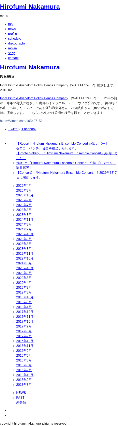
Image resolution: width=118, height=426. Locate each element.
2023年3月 (24, 248)
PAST (20, 397)
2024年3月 (24, 224)
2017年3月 (24, 331)
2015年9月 (24, 379)
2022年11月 (24, 253)
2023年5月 (24, 244)
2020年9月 (24, 273)
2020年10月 (24, 268)
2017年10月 (24, 321)
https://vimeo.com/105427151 (21, 121)
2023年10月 (24, 234)
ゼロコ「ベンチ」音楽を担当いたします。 (47, 148)
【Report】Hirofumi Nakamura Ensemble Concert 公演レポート (62, 143)
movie (12, 48)
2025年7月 (24, 205)
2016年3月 (24, 365)
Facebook (28, 129)
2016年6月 (24, 355)
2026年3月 (24, 190)
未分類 (21, 402)
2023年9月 (24, 239)
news (12, 29)
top (10, 24)
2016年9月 (24, 350)
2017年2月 (24, 336)
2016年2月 (24, 370)
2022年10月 (24, 258)
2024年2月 (24, 229)
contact (13, 58)
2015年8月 (24, 384)
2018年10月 (24, 297)
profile (12, 33)
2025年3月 (24, 214)
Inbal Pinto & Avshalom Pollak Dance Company (34, 98)
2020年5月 (24, 278)
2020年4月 (24, 282)
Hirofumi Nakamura (30, 6)
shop (11, 53)
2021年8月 (24, 263)
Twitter (13, 129)
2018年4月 (24, 307)
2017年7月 (24, 326)
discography (17, 43)
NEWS (21, 392)
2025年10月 (24, 195)
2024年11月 (24, 219)
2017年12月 (24, 312)
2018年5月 (24, 302)
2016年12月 (24, 341)
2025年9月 (24, 200)
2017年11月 (24, 316)
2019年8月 (24, 287)
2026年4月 (24, 185)
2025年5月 (24, 210)
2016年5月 (24, 360)
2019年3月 (24, 292)
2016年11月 (24, 346)
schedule (14, 38)
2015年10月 (24, 375)
